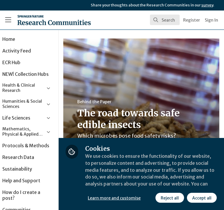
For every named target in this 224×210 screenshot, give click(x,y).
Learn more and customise (130, 185)
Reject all (118, 198)
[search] (165, 20)
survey (207, 5)
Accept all (150, 198)
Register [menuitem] (191, 20)
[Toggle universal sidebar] (8, 20)
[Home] (41, 20)
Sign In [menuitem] (211, 20)
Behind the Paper (110, 101)
